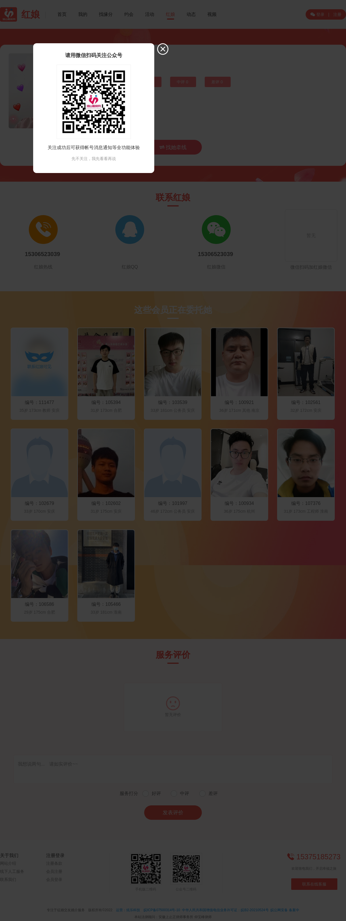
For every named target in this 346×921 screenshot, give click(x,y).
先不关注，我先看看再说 (94, 158)
